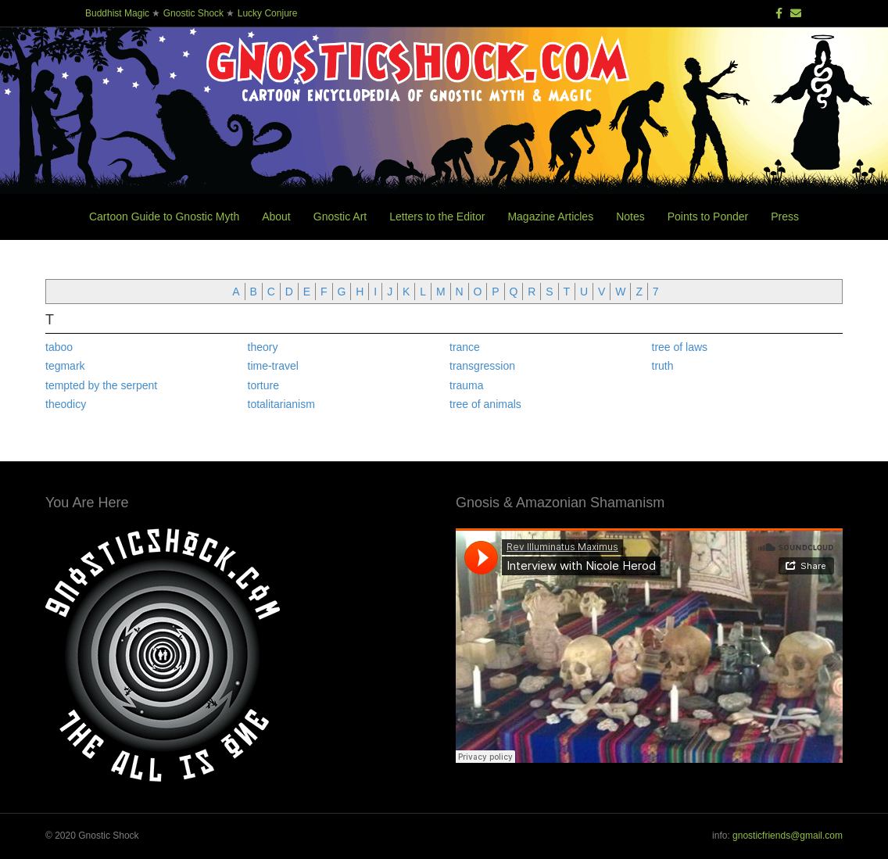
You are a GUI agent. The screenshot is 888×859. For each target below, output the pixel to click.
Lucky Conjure (268, 13)
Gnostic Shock (193, 13)
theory (263, 347)
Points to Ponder (708, 216)
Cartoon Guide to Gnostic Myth (164, 216)
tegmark (65, 366)
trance (464, 347)
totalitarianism (281, 404)
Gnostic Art (340, 216)
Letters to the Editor (437, 216)
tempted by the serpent (101, 385)
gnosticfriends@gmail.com (787, 835)
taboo (59, 347)
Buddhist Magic (117, 13)
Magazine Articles (550, 216)
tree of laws (680, 347)
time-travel (273, 366)
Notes (630, 216)
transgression (482, 366)
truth (663, 366)
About (276, 216)
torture (263, 385)
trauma (466, 385)
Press (785, 216)
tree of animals (485, 404)
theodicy (65, 404)
